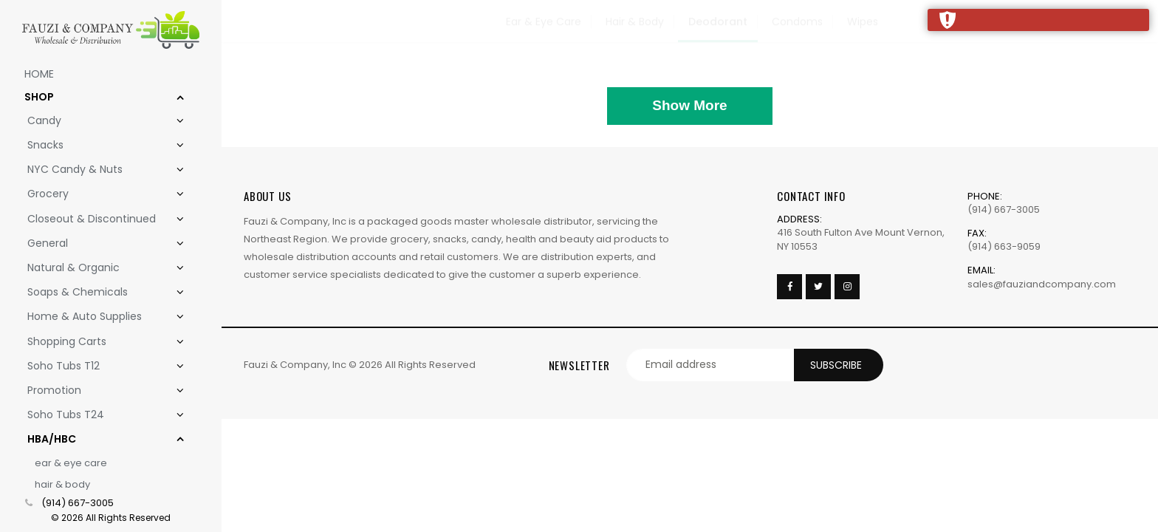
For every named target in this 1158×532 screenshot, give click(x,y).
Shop (95, 97)
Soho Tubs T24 (96, 415)
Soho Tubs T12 (96, 366)
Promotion (96, 390)
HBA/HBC (96, 439)
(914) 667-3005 (77, 503)
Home (39, 73)
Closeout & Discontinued (96, 219)
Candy (96, 121)
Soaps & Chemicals (96, 292)
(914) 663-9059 (1004, 246)
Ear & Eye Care (71, 463)
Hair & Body (62, 484)
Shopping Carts (96, 342)
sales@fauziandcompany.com (1041, 284)
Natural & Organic (96, 268)
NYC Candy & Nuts (96, 169)
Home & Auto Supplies (96, 316)
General (96, 243)
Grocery (96, 194)
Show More (689, 105)
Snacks (96, 145)
